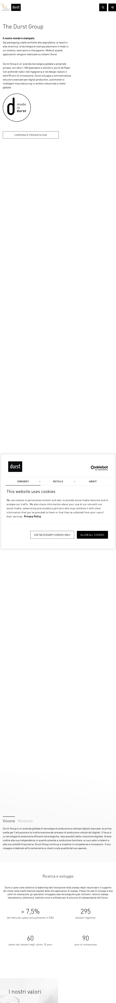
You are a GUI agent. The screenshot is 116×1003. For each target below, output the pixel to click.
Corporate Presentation (31, 134)
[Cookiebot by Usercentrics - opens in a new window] (95, 468)
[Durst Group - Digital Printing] (16, 10)
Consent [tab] (23, 481)
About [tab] (93, 481)
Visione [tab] (9, 819)
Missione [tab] (25, 819)
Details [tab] (58, 481)
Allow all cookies (92, 534)
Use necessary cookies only (52, 534)
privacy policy (32, 516)
